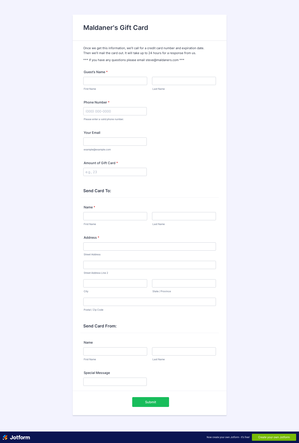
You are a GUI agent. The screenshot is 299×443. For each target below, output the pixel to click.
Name (89, 207)
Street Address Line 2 (96, 272)
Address (91, 237)
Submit (150, 402)
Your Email (92, 133)
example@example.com (97, 149)
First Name (90, 88)
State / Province (161, 291)
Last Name (158, 88)
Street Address (92, 254)
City (86, 291)
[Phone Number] (115, 111)
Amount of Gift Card (101, 163)
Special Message (97, 373)
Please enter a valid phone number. (104, 119)
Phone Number (96, 102)
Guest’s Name (96, 72)
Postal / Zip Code (93, 309)
